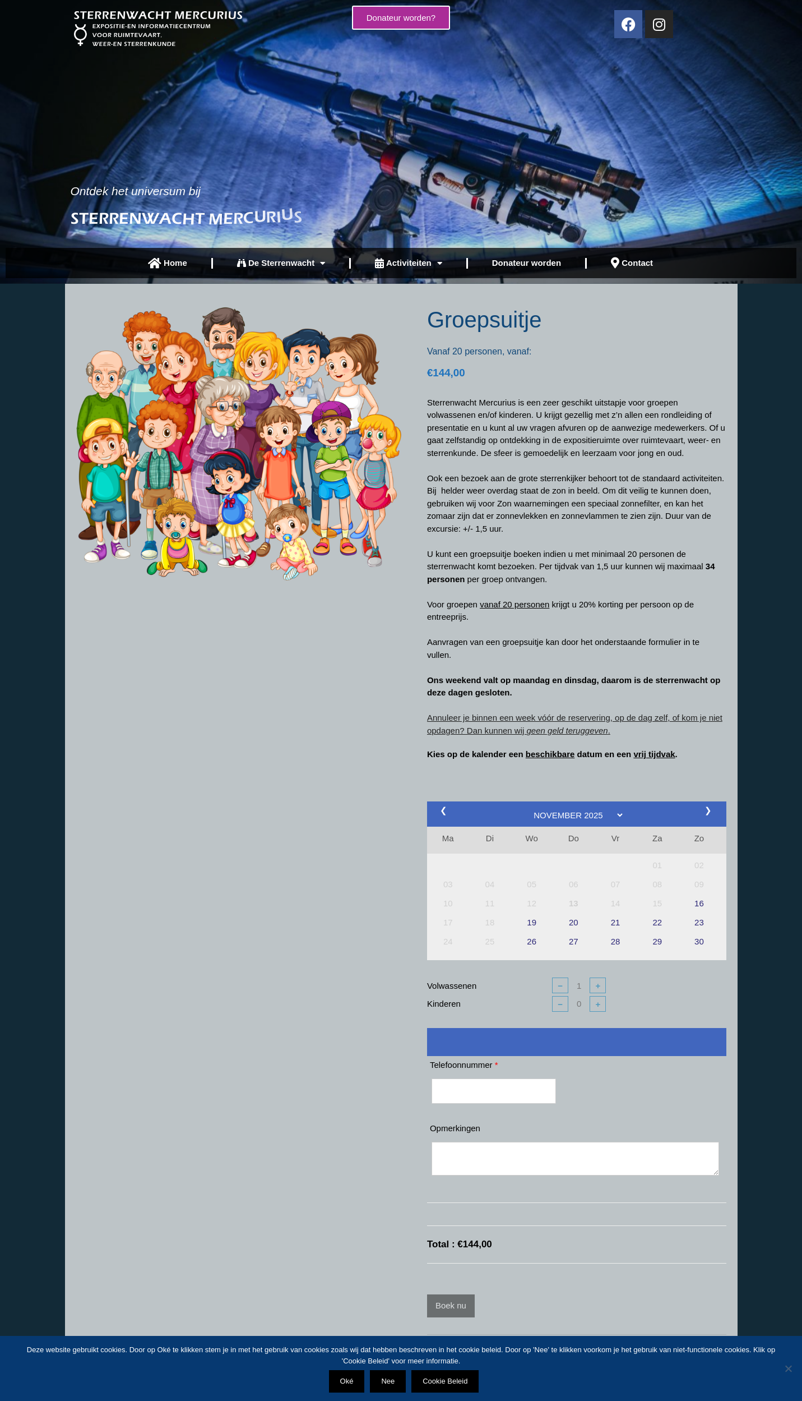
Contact (632, 263)
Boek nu (450, 1305)
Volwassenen (451, 985)
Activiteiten (408, 263)
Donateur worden (526, 263)
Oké (347, 1381)
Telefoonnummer (464, 1065)
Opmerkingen (455, 1128)
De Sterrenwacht (281, 263)
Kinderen (444, 1003)
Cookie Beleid (445, 1381)
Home (167, 263)
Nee (388, 1381)
